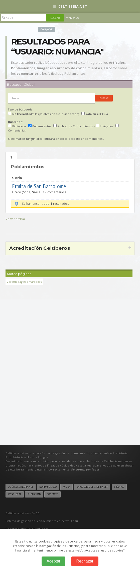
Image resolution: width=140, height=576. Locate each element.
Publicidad (34, 494)
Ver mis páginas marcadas (24, 282)
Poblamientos (11, 157)
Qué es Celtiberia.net (20, 487)
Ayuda (66, 487)
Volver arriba (15, 219)
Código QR (47, 29)
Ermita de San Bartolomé (39, 186)
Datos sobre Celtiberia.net (92, 487)
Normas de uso (48, 487)
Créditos (119, 487)
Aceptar (53, 561)
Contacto (52, 494)
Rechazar (84, 561)
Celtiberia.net (70, 6)
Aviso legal (14, 494)
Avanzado (72, 18)
